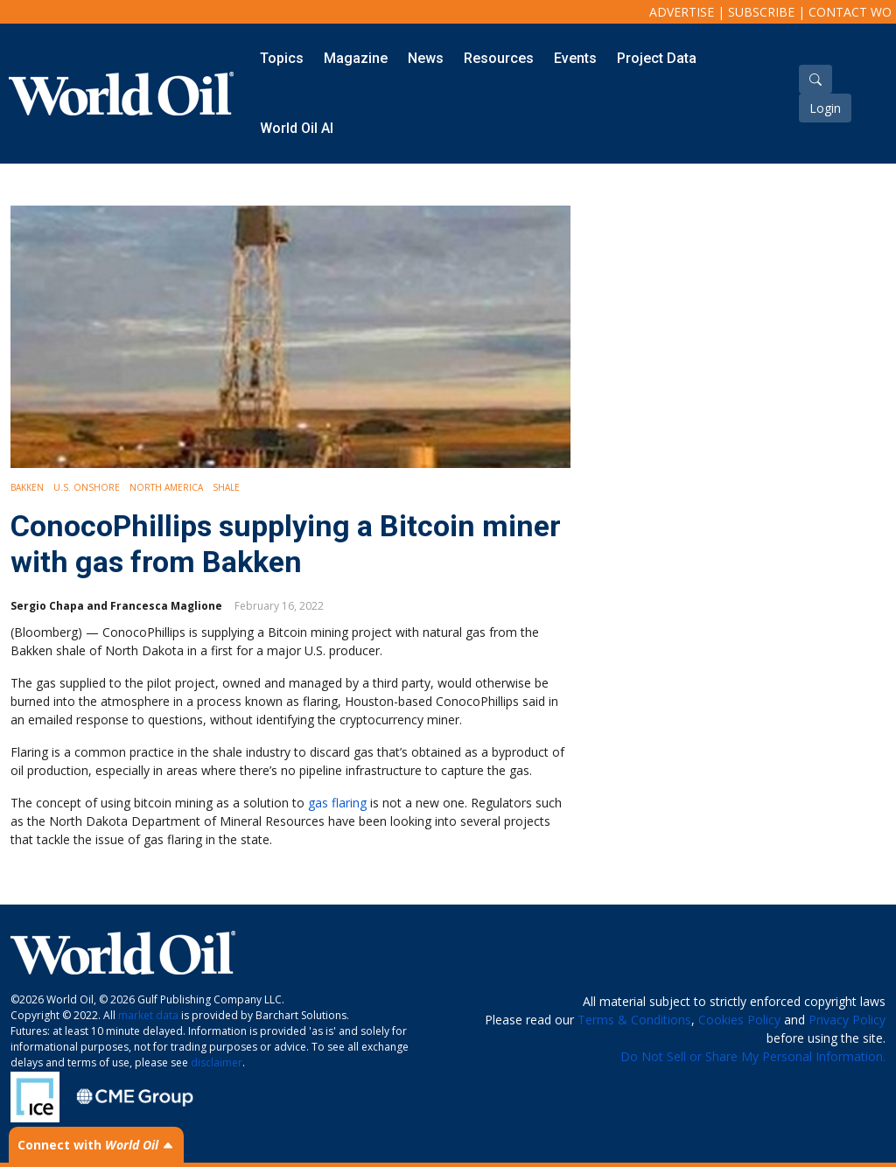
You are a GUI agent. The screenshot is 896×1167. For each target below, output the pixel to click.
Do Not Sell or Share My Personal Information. (753, 1056)
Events (575, 58)
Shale (226, 487)
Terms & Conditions (634, 1019)
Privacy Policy (847, 1019)
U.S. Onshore (86, 487)
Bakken (27, 487)
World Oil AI (296, 128)
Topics (282, 58)
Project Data (656, 58)
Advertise (681, 11)
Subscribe (761, 11)
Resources (499, 58)
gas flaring (337, 802)
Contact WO (850, 11)
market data (148, 1015)
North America (166, 487)
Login (825, 108)
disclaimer (216, 1062)
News (426, 58)
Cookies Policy (739, 1019)
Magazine (356, 58)
